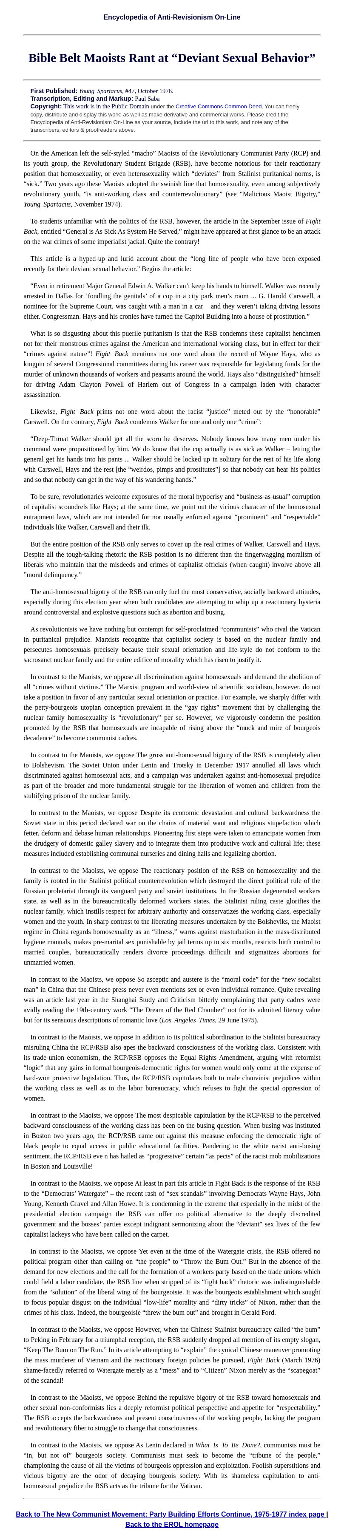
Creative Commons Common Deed (219, 106)
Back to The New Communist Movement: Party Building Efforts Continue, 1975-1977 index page (171, 1514)
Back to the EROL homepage (172, 1524)
